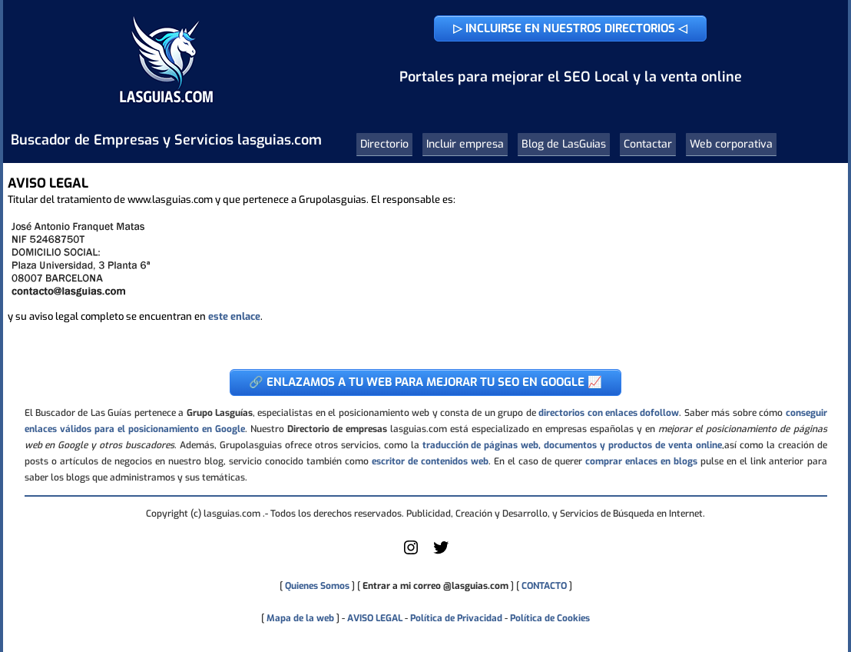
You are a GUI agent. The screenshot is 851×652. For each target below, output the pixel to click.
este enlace (234, 316)
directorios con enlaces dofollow (608, 413)
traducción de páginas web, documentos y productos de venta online (572, 445)
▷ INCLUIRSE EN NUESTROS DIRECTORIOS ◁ (570, 28)
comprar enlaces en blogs (641, 461)
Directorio (384, 144)
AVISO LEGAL (374, 618)
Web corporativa (731, 144)
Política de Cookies (550, 618)
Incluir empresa (465, 144)
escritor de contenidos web (430, 461)
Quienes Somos (317, 586)
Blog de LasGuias (564, 144)
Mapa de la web (299, 618)
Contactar (648, 144)
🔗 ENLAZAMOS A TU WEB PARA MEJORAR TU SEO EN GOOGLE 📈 (425, 382)
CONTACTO (544, 586)
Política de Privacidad (456, 618)
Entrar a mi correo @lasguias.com (435, 586)
